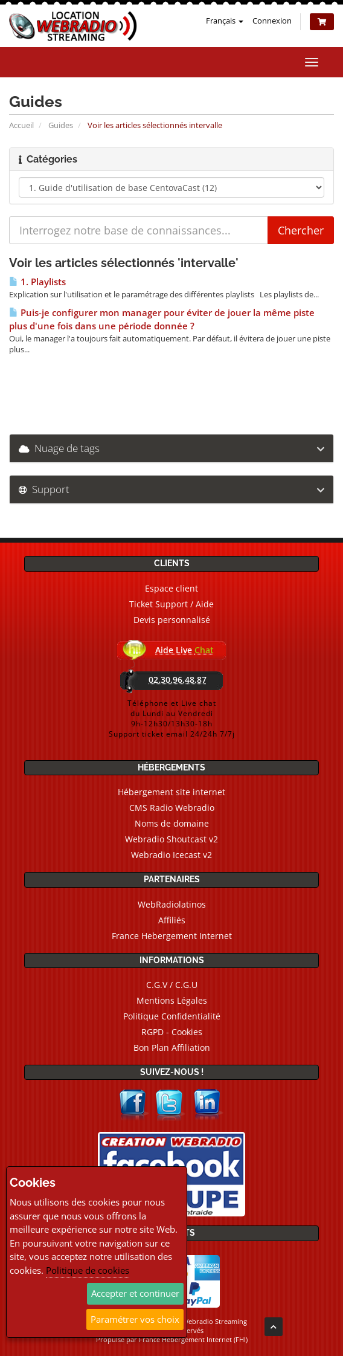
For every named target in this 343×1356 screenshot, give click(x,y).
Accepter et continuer (135, 1293)
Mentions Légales (171, 1000)
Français (224, 20)
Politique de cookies (87, 1270)
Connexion (272, 20)
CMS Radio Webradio (171, 807)
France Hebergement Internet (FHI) (193, 1339)
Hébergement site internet (171, 792)
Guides (60, 125)
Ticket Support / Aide (171, 604)
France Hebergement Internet (172, 935)
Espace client (171, 588)
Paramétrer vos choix (135, 1319)
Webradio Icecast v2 (171, 854)
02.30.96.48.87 (178, 679)
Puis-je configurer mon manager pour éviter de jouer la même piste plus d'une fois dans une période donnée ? (162, 319)
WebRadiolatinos (172, 904)
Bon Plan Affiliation (171, 1047)
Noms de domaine (172, 823)
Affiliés (171, 920)
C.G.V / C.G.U (171, 984)
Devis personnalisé (171, 619)
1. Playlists (37, 282)
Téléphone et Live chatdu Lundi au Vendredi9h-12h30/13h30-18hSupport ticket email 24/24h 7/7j (172, 718)
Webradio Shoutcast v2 (171, 839)
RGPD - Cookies (171, 1032)
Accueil (21, 125)
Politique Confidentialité (171, 1016)
